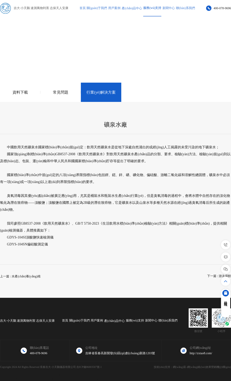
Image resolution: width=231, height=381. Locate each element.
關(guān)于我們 (97, 8)
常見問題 (60, 92)
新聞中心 (168, 8)
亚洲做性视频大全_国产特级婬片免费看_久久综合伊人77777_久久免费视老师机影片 (57, 378)
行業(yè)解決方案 (101, 92)
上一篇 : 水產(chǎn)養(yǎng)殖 (20, 276)
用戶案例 (114, 8)
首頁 (83, 8)
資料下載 (20, 92)
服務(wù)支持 (152, 7)
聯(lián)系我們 (185, 8)
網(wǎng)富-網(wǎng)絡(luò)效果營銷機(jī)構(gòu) (202, 367)
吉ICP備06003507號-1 (89, 367)
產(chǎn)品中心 (132, 8)
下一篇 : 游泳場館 (219, 276)
